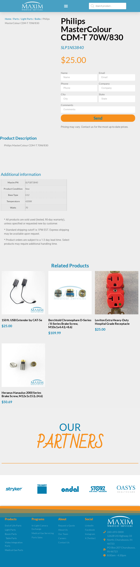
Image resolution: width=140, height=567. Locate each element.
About (62, 519)
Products (11, 519)
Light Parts (27, 18)
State (102, 94)
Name (64, 73)
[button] (66, 6)
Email (102, 73)
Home (8, 18)
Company (104, 83)
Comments (67, 105)
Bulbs (38, 18)
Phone (64, 83)
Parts (16, 18)
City (63, 94)
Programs (38, 519)
